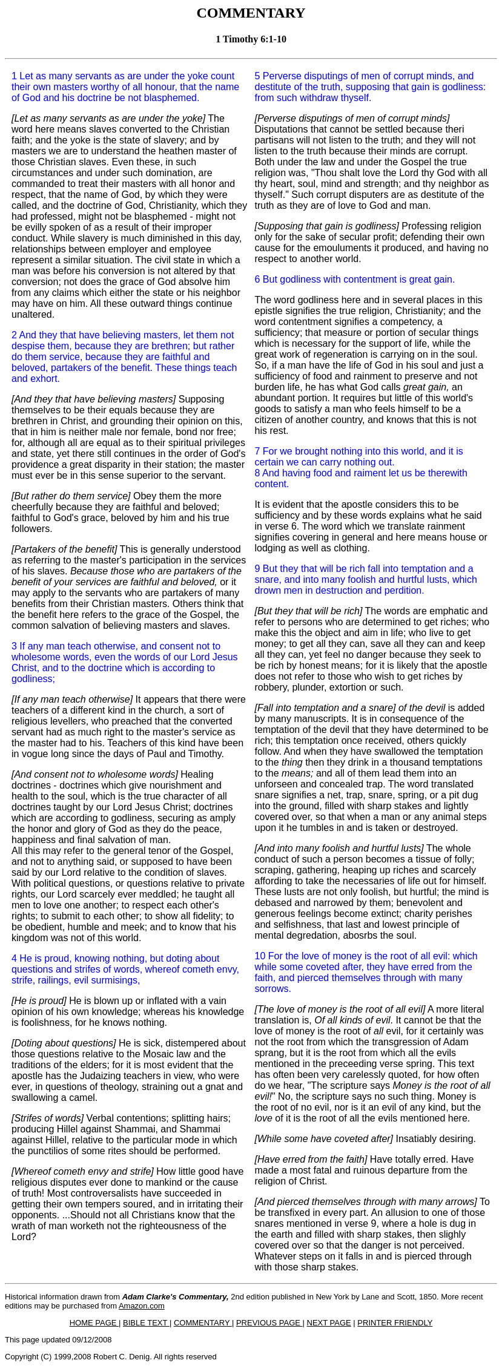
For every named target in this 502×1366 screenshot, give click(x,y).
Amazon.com (142, 1305)
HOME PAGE (94, 1322)
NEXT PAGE (329, 1322)
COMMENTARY (203, 1322)
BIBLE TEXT (146, 1322)
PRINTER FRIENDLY (394, 1322)
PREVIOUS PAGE (269, 1322)
